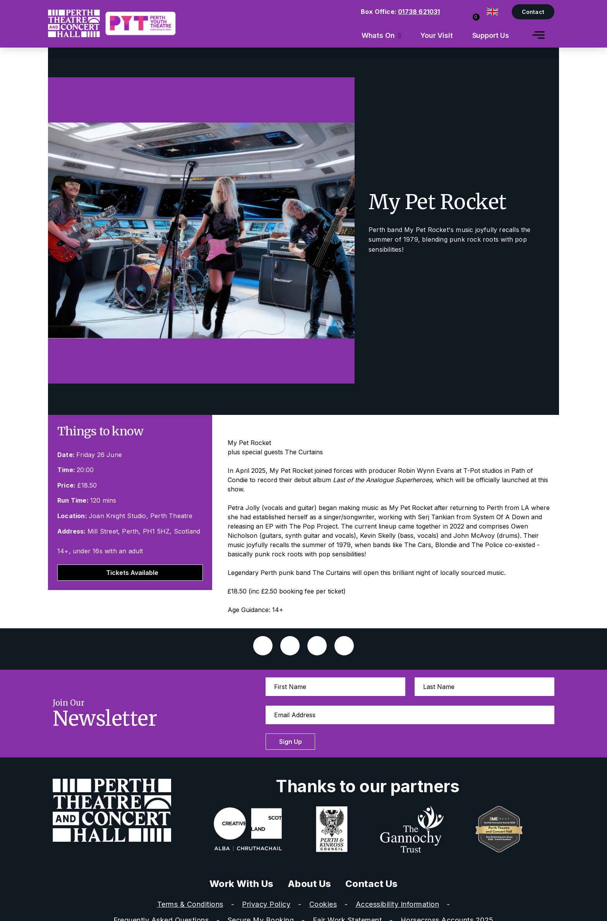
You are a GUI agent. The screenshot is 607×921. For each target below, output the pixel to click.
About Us (309, 883)
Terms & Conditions (190, 904)
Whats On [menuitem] (378, 35)
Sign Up (290, 741)
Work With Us (241, 883)
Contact (533, 12)
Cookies (323, 904)
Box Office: (400, 11)
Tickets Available (132, 572)
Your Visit (436, 35)
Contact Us (371, 883)
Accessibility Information (397, 904)
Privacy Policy (266, 904)
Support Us (490, 35)
